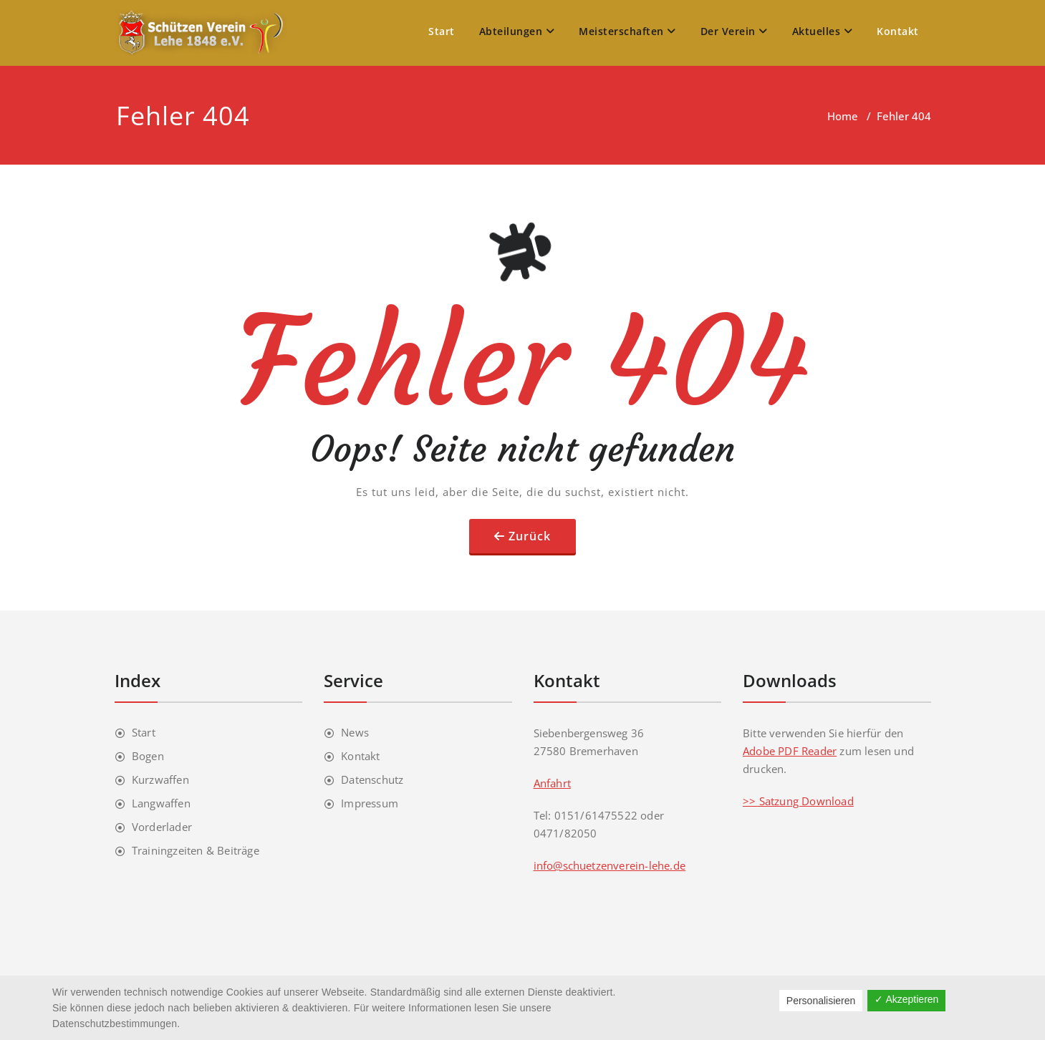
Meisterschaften (627, 31)
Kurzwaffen (160, 779)
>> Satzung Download (798, 801)
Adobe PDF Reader (790, 751)
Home (842, 116)
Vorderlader (162, 827)
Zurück (530, 536)
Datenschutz (372, 779)
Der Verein (734, 31)
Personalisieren (821, 1000)
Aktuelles (822, 31)
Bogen (148, 756)
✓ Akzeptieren (906, 999)
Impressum (369, 803)
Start (441, 31)
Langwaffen (161, 803)
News (355, 732)
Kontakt (898, 31)
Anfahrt (552, 783)
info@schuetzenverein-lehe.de (610, 865)
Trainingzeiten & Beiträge (195, 850)
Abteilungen (517, 31)
